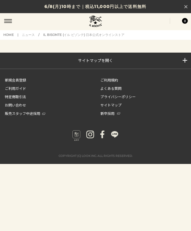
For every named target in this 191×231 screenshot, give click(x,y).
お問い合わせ (15, 104)
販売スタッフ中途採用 (25, 113)
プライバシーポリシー (118, 96)
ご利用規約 (109, 79)
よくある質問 (111, 88)
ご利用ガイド (15, 88)
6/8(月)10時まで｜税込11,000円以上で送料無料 (95, 6)
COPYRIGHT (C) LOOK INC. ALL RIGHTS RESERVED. (95, 156)
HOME (8, 35)
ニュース (28, 35)
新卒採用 (110, 113)
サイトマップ (111, 104)
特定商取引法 (15, 96)
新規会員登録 (15, 79)
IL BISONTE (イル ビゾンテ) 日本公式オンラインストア (95, 21)
